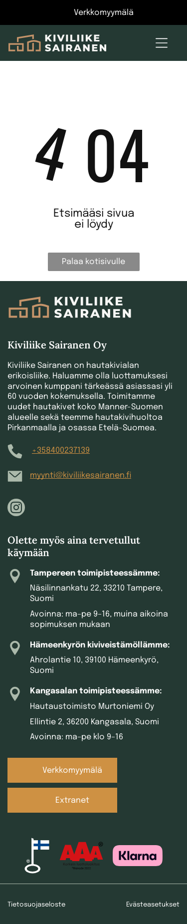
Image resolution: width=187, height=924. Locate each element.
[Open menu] (162, 43)
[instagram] (16, 509)
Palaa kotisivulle (93, 262)
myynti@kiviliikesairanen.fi (80, 475)
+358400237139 (61, 450)
